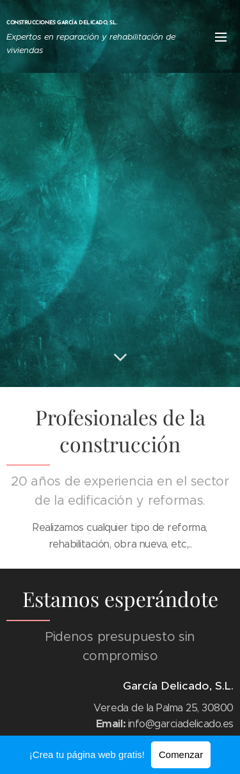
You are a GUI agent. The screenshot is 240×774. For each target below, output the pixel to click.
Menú (221, 37)
